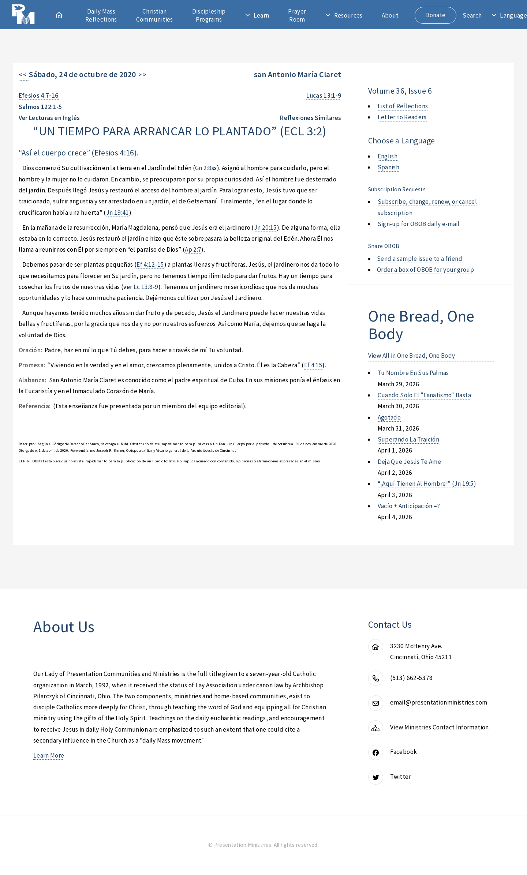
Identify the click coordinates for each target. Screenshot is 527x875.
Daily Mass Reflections (101, 15)
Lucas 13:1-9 (323, 95)
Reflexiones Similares (310, 118)
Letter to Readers (402, 117)
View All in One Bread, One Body (411, 356)
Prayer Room (297, 15)
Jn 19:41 (117, 213)
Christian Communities (154, 15)
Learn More (48, 755)
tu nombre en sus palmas (413, 373)
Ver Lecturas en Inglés (49, 118)
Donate (435, 15)
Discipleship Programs (209, 15)
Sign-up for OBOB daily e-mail (419, 224)
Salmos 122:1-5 (40, 107)
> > (141, 75)
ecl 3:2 (303, 131)
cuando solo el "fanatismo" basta (424, 395)
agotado (389, 417)
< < (24, 75)
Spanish (388, 167)
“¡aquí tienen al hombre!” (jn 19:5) (427, 484)
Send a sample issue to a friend (419, 259)
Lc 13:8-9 (146, 287)
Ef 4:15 (313, 365)
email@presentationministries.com (438, 702)
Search (472, 15)
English (387, 156)
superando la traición (408, 439)
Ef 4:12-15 (150, 264)
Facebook (403, 752)
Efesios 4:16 (114, 153)
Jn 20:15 (265, 228)
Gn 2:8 (203, 168)
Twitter (400, 777)
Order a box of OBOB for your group (425, 270)
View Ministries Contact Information (439, 727)
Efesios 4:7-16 (39, 95)
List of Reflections (403, 106)
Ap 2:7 (193, 249)
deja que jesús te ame (409, 462)
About (390, 15)
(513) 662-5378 (411, 678)
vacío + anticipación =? (409, 506)
